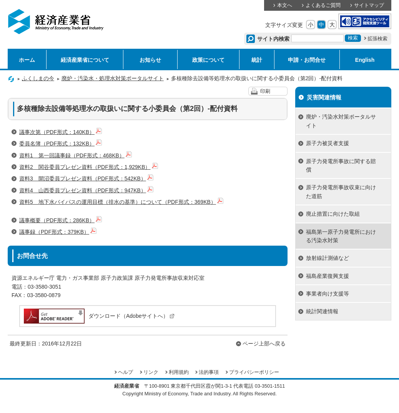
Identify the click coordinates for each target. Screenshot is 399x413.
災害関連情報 (324, 97)
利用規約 (179, 372)
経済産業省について (85, 60)
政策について (208, 60)
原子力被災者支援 (327, 143)
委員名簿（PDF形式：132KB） (60, 143)
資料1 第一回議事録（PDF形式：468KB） (75, 155)
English (365, 60)
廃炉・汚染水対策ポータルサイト (341, 121)
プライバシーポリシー (254, 372)
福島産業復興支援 (327, 276)
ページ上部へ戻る (264, 343)
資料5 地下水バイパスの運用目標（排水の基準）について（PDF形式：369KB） (121, 202)
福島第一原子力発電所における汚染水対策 (341, 236)
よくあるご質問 (323, 5)
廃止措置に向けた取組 (333, 214)
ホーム (27, 60)
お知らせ (150, 60)
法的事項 (209, 372)
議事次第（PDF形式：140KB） (60, 132)
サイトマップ (369, 5)
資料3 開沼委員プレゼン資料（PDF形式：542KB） (86, 178)
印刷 (265, 91)
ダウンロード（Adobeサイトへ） (99, 316)
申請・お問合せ (307, 60)
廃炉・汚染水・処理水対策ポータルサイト (113, 78)
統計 (256, 60)
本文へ (284, 5)
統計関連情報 (322, 311)
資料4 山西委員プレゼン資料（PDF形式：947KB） (86, 190)
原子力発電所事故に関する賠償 (341, 165)
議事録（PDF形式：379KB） (57, 232)
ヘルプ (125, 372)
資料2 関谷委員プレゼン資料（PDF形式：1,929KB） (88, 167)
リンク (150, 372)
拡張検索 (377, 38)
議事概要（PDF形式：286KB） (60, 220)
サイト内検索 (273, 39)
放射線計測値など (327, 258)
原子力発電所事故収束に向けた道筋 (341, 191)
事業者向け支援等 (327, 294)
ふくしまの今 (38, 78)
